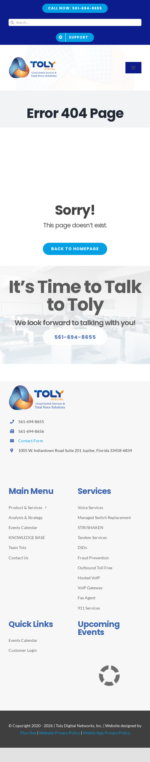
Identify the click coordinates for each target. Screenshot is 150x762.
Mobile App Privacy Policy (106, 732)
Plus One (28, 732)
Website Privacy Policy (59, 732)
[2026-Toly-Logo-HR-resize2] (33, 59)
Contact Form (30, 440)
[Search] (12, 22)
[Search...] (75, 22)
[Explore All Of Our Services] (75, 339)
